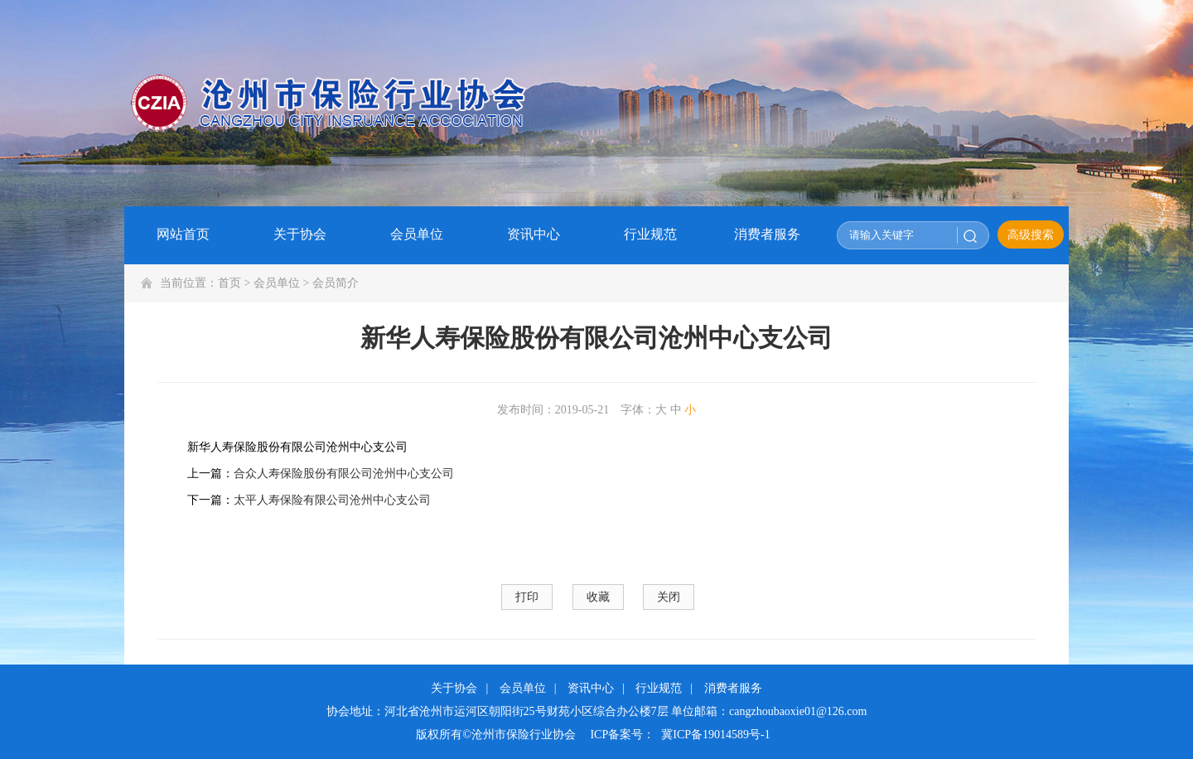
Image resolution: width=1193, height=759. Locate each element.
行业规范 (658, 688)
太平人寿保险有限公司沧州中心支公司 (332, 500)
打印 (527, 597)
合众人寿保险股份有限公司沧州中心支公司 (344, 473)
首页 (229, 283)
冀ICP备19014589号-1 (715, 734)
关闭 (668, 597)
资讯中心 (591, 688)
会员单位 (277, 283)
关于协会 (454, 688)
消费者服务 (733, 688)
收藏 (598, 597)
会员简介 (335, 283)
